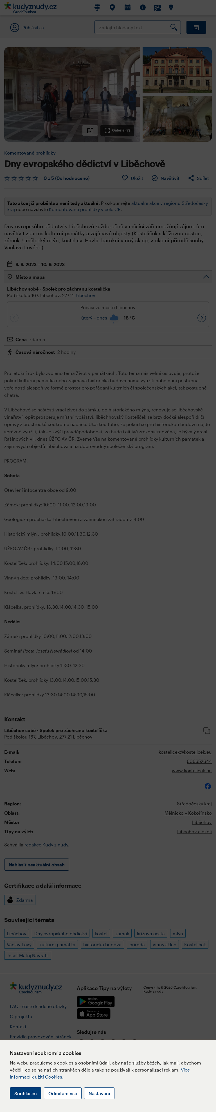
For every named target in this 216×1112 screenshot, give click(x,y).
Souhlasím (25, 1093)
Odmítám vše (62, 1093)
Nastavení (99, 1093)
